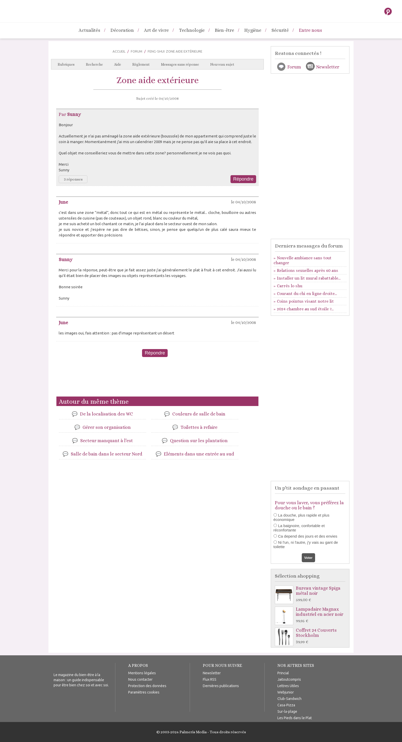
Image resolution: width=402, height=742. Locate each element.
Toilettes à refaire (198, 427)
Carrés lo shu (289, 285)
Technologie (192, 30)
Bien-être (224, 30)
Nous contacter (140, 679)
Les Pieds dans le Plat (294, 718)
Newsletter (327, 67)
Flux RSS (209, 679)
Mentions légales (142, 673)
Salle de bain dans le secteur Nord (106, 454)
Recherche (94, 64)
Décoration (122, 30)
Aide (117, 64)
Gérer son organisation (107, 427)
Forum (136, 51)
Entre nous (310, 30)
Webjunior (285, 692)
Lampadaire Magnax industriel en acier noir (311, 615)
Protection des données (147, 686)
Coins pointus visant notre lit (305, 301)
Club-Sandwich (289, 699)
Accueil (119, 51)
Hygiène (252, 30)
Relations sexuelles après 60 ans (307, 270)
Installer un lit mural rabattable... (308, 278)
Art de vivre (156, 30)
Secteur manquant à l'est (106, 440)
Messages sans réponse (180, 64)
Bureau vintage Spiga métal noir (311, 594)
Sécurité (280, 30)
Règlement (141, 64)
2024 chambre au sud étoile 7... (305, 308)
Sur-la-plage (287, 711)
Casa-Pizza (286, 705)
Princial (283, 673)
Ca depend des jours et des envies (307, 536)
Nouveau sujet (222, 64)
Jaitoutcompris (289, 679)
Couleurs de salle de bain (198, 414)
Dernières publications (221, 686)
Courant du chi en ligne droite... (307, 293)
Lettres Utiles (288, 686)
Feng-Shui (156, 51)
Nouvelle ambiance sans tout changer (302, 260)
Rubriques (66, 64)
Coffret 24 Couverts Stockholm (311, 636)
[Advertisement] (157, 378)
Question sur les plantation (199, 440)
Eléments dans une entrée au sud (199, 454)
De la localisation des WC (106, 414)
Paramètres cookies (143, 692)
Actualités (89, 30)
